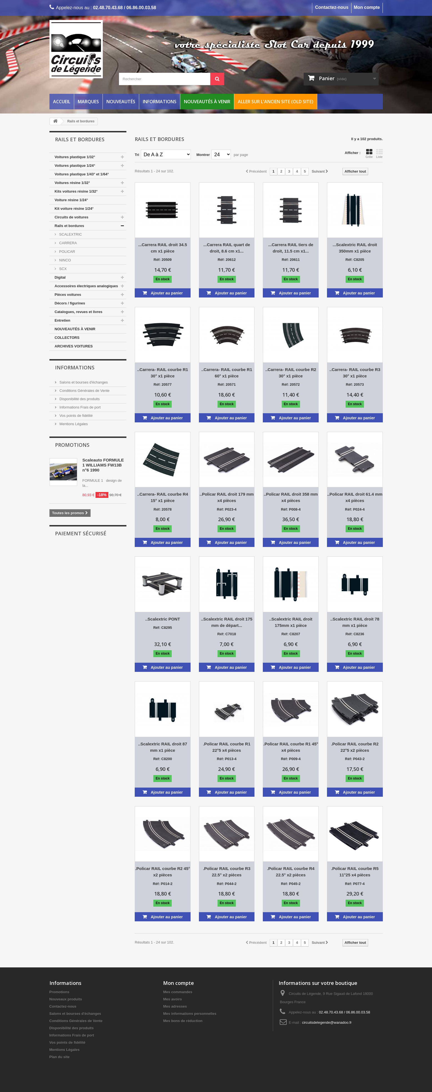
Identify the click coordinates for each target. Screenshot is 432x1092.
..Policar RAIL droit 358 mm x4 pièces (291, 497)
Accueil (61, 102)
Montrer (203, 155)
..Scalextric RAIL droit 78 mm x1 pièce (354, 622)
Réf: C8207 (290, 634)
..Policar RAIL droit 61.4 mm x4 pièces (355, 497)
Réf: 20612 (227, 260)
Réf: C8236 (355, 634)
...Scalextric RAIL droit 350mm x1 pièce (355, 247)
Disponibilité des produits (79, 399)
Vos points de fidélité (76, 415)
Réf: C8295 (162, 628)
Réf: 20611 (291, 260)
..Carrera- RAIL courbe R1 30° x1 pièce (162, 372)
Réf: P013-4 (227, 759)
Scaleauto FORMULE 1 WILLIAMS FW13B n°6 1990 (103, 465)
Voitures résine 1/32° (72, 183)
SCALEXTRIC (70, 234)
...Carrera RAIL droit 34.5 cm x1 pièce (162, 247)
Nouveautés (120, 102)
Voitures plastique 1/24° (75, 165)
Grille (369, 153)
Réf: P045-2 (291, 884)
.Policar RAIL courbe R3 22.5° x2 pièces (227, 871)
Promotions (72, 445)
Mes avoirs (172, 999)
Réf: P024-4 (355, 509)
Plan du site (59, 1057)
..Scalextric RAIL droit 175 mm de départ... (227, 622)
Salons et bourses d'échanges (83, 382)
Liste (379, 153)
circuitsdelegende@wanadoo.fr (327, 1022)
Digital (60, 277)
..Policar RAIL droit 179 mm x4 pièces (227, 497)
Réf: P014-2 (163, 884)
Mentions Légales (73, 424)
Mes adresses (175, 1006)
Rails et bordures (69, 226)
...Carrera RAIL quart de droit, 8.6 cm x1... (226, 247)
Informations (159, 102)
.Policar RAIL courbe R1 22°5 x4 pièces (227, 747)
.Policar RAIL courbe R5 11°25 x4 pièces (355, 871)
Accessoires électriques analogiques (86, 286)
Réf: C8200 (162, 759)
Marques (88, 102)
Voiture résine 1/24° (71, 200)
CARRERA (67, 243)
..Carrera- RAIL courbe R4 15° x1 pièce (162, 497)
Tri (137, 155)
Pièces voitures (68, 294)
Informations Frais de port (80, 407)
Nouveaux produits (65, 999)
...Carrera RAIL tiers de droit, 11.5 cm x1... (290, 247)
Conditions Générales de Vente (84, 391)
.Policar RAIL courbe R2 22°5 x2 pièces (355, 747)
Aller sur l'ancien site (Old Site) (275, 102)
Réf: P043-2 (355, 759)
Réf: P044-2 (227, 884)
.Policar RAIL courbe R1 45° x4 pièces (290, 747)
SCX (62, 269)
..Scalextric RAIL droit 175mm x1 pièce (291, 622)
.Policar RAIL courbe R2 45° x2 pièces (162, 871)
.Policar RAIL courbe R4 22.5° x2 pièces (290, 871)
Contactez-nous (331, 7)
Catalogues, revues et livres (79, 312)
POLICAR (66, 251)
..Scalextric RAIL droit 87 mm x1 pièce (162, 747)
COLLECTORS (67, 338)
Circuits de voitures (71, 217)
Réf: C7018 (226, 634)
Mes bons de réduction (183, 1021)
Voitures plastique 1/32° (75, 157)
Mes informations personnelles (189, 1014)
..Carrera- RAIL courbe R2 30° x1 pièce (290, 372)
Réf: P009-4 (291, 759)
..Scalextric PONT (162, 619)
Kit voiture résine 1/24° (74, 208)
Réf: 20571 (227, 384)
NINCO (64, 260)
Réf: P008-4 (291, 509)
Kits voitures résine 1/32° (76, 191)
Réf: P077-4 (355, 884)
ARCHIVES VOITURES (74, 346)
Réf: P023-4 (227, 509)
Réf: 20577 (163, 384)
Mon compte (367, 7)
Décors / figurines (70, 303)
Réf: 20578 (163, 509)
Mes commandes (177, 992)
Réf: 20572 (291, 384)
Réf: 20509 (163, 260)
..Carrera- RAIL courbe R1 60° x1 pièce (226, 372)
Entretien (62, 320)
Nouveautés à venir (207, 102)
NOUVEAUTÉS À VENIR (75, 329)
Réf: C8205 (355, 260)
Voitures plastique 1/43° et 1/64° (82, 174)
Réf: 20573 (355, 384)
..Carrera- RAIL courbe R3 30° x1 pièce (354, 372)
